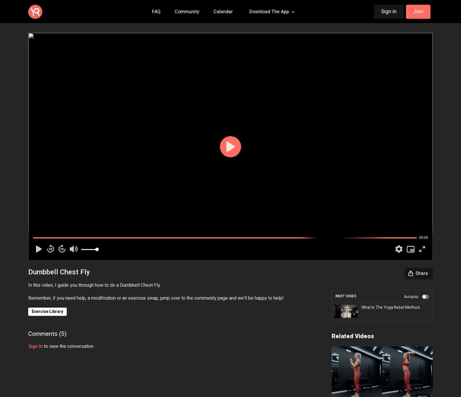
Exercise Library (47, 311)
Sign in (389, 12)
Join (418, 12)
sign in (35, 346)
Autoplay (416, 296)
